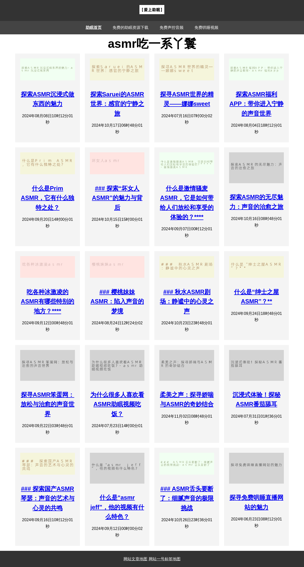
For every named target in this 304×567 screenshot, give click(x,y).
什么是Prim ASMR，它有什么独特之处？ (47, 198)
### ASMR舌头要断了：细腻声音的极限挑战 (187, 498)
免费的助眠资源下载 (130, 27)
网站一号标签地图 (165, 559)
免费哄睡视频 (206, 27)
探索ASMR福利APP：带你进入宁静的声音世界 (256, 104)
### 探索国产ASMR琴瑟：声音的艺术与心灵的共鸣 (47, 498)
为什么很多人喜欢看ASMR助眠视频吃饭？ (117, 404)
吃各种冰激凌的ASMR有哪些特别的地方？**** (47, 301)
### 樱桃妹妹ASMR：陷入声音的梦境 (117, 301)
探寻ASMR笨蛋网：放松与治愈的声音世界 (47, 404)
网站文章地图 (135, 559)
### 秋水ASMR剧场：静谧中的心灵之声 (187, 301)
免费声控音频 (171, 27)
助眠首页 (94, 27)
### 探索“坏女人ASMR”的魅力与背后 (117, 198)
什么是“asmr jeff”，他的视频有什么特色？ (117, 507)
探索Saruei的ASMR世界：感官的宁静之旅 (117, 104)
